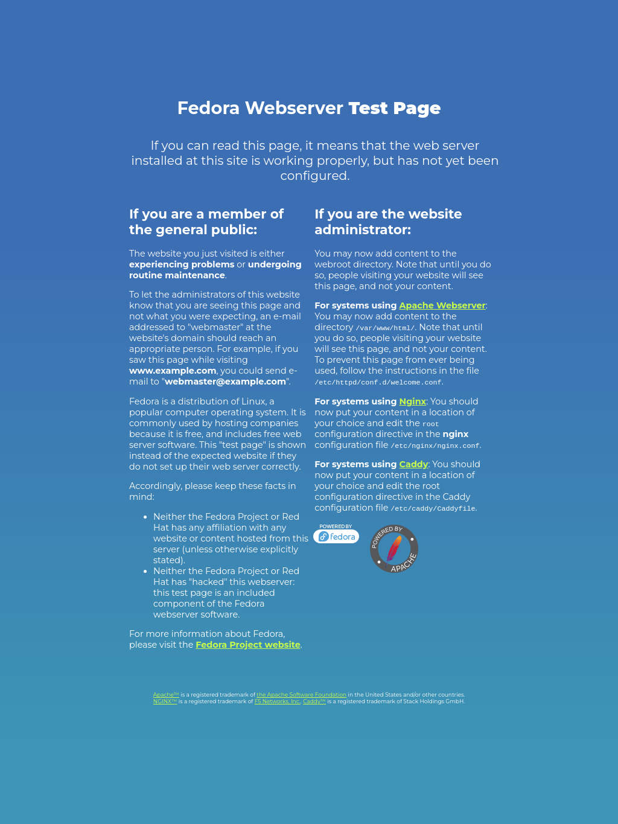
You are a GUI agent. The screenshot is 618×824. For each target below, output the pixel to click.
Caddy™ (314, 701)
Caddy (414, 464)
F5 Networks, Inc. (278, 701)
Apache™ (166, 694)
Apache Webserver (443, 305)
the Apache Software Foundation (301, 694)
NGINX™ (165, 701)
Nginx (413, 401)
